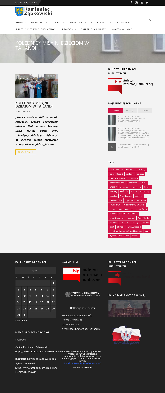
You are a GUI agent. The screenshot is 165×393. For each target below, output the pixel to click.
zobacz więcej (26, 152)
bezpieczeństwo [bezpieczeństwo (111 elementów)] (116, 169)
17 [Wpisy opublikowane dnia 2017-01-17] (24, 302)
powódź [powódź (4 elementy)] (113, 214)
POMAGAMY (97, 22)
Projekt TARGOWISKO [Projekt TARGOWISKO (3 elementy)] (128, 214)
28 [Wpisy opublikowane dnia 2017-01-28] (47, 308)
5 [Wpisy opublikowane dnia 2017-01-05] (35, 289)
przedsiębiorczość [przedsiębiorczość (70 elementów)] (117, 218)
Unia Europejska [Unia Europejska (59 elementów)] (134, 227)
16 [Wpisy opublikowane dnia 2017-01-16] (18, 302)
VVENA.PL (88, 367)
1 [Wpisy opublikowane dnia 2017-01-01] (53, 283)
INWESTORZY (76, 22)
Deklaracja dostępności (82, 308)
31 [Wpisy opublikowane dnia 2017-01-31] (24, 314)
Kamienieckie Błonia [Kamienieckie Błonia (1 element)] (118, 183)
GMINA (19, 22)
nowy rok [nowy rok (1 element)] (138, 196)
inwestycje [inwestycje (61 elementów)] (134, 178)
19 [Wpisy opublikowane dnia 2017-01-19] (36, 302)
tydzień (116, 110)
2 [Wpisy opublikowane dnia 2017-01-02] (18, 289)
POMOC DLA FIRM (120, 22)
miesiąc (130, 110)
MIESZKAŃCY (38, 22)
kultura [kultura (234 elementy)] (134, 191)
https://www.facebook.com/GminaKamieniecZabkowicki (45, 351)
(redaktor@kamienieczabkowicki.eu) (82, 363)
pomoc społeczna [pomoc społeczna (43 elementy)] (126, 209)
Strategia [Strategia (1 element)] (121, 227)
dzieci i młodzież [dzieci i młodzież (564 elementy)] (116, 174)
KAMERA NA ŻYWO (122, 29)
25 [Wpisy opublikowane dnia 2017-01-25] (30, 308)
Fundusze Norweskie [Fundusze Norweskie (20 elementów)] (118, 178)
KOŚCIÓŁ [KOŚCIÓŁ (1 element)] (124, 191)
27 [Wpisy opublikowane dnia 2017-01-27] (41, 308)
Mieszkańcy (24, 112)
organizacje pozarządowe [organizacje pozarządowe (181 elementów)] (135, 200)
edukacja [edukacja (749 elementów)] (130, 174)
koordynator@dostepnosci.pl (85, 328)
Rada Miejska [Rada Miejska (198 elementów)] (143, 218)
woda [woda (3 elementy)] (147, 231)
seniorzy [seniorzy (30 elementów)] (135, 222)
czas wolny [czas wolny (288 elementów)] (141, 169)
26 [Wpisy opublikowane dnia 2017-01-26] (35, 308)
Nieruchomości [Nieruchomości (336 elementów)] (126, 196)
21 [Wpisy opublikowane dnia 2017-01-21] (48, 302)
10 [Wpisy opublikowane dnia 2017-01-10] (24, 295)
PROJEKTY (67, 29)
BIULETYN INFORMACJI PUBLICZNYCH (36, 29)
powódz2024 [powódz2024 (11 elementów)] (141, 209)
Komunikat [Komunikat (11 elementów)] (124, 187)
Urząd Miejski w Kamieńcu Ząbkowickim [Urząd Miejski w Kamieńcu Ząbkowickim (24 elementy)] (126, 231)
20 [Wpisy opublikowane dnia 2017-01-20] (41, 302)
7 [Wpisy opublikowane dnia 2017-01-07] (47, 289)
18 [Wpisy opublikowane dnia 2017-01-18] (30, 302)
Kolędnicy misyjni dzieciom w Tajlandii (34, 104)
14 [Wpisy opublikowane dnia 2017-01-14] (47, 295)
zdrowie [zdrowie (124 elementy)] (135, 236)
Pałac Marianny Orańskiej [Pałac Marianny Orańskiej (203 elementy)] (134, 205)
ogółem (145, 110)
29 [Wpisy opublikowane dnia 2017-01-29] (53, 308)
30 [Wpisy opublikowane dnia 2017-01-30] (18, 314)
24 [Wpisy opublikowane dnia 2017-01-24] (24, 308)
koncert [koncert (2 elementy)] (147, 187)
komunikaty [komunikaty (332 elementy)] (136, 187)
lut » (24, 320)
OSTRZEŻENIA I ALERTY (93, 29)
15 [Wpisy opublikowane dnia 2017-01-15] (53, 295)
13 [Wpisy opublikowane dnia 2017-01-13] (42, 295)
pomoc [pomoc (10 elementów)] (112, 209)
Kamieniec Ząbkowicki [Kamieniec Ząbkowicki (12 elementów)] (137, 183)
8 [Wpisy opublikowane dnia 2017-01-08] (53, 289)
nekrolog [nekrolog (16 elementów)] (113, 196)
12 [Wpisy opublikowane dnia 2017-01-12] (36, 295)
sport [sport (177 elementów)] (112, 227)
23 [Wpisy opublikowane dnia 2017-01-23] (18, 308)
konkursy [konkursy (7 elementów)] (113, 191)
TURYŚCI (57, 22)
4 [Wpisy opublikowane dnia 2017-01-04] (30, 289)
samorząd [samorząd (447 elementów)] (124, 222)
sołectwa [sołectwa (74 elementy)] (145, 222)
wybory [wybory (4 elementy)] (113, 236)
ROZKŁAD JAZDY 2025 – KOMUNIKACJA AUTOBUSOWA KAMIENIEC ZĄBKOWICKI (131, 118)
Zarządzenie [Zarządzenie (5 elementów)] (124, 236)
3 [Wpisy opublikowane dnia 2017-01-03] (24, 289)
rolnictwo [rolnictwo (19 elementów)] (113, 222)
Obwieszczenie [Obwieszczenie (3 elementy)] (116, 200)
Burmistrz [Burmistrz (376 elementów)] (129, 169)
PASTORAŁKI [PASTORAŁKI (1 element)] (115, 205)
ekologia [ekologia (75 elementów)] (140, 174)
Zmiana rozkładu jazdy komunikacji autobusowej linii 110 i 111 (133, 145)
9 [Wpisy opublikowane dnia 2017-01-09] (18, 295)
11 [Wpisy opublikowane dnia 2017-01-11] (30, 295)
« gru (18, 320)
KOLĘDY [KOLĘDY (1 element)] (113, 187)
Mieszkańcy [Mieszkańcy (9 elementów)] (144, 191)
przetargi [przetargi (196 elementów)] (131, 218)
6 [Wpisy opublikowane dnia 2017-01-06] (42, 289)
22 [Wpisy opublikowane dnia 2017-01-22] (53, 302)
